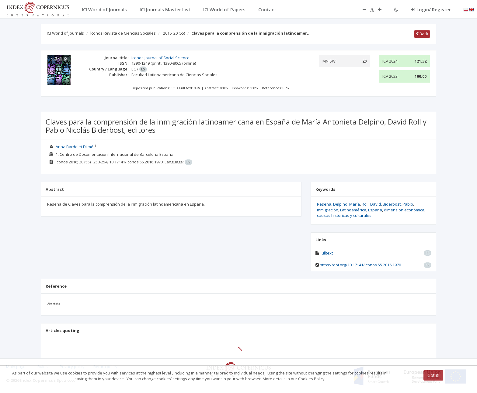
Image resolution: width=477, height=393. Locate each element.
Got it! (433, 375)
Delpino (340, 204)
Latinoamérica (353, 210)
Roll (365, 204)
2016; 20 (174, 33)
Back (422, 33)
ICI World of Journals (65, 33)
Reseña (324, 204)
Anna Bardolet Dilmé (74, 146)
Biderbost (392, 204)
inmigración (327, 210)
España (375, 210)
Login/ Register (431, 9)
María (354, 204)
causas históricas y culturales (344, 215)
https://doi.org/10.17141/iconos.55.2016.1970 (360, 265)
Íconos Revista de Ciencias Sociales (123, 33)
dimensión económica (404, 210)
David (375, 204)
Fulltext (326, 253)
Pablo (407, 204)
